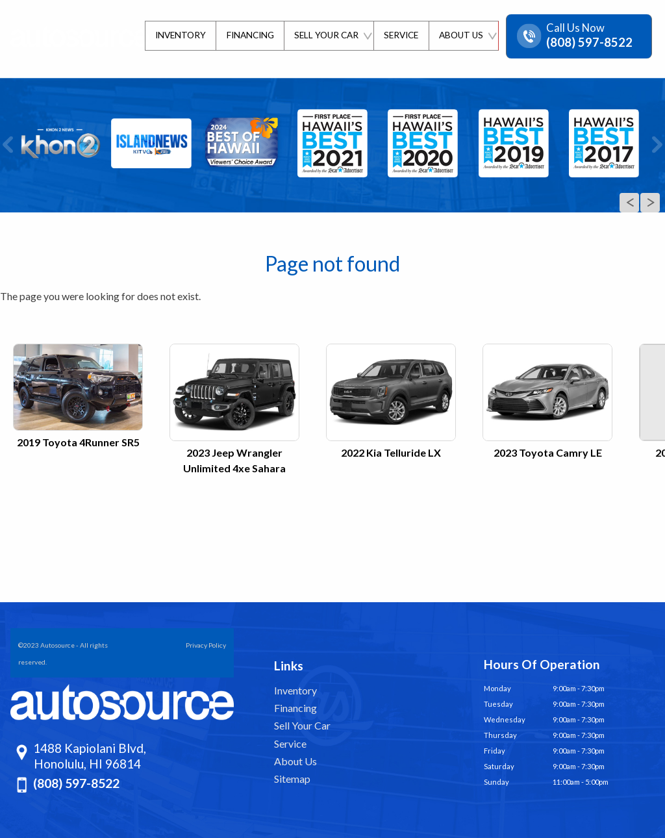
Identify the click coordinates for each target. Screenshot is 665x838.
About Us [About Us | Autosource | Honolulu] (460, 35)
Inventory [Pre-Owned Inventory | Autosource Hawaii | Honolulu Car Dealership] (177, 35)
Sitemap (292, 778)
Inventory (295, 690)
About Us (295, 761)
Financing (295, 708)
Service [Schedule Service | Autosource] (400, 35)
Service (290, 743)
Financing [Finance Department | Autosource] (247, 35)
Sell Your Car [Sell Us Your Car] (324, 35)
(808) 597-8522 (76, 783)
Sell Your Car (302, 725)
